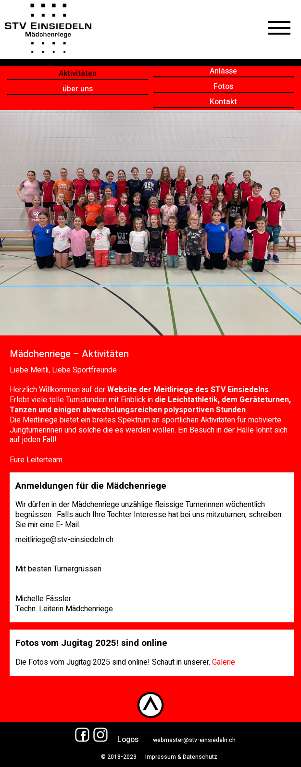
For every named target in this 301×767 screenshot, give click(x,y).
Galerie (223, 662)
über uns (78, 89)
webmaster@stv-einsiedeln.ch (194, 740)
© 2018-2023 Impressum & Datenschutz (155, 757)
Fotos (223, 87)
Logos (127, 739)
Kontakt (223, 102)
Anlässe (223, 71)
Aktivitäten (78, 74)
